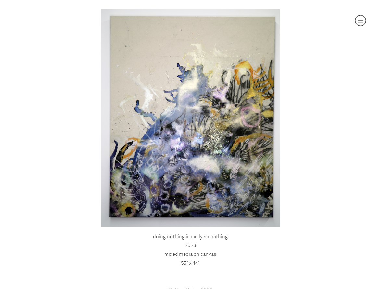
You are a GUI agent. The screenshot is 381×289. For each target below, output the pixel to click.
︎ (360, 20)
